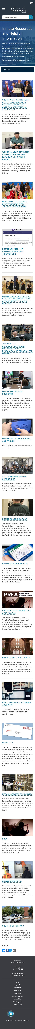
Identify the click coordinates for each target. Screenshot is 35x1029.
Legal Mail (7, 742)
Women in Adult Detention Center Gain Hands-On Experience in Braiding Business (15, 156)
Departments (17, 988)
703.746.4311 (20, 963)
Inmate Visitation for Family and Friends (16, 439)
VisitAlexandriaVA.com (17, 975)
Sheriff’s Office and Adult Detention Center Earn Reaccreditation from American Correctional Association (15, 105)
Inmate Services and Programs (12, 392)
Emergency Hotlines (17, 996)
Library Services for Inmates (17, 794)
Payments (17, 985)
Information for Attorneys (16, 657)
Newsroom (17, 990)
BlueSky (13, 969)
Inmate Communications (14, 519)
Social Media (17, 993)
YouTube (22, 969)
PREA (4, 839)
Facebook (16, 969)
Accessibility (17, 999)
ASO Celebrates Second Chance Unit (14, 477)
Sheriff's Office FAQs (13, 926)
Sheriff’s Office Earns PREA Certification (16, 611)
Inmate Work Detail (12, 881)
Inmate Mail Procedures (14, 563)
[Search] (31, 17)
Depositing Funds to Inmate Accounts (16, 703)
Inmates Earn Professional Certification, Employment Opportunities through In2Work (16, 300)
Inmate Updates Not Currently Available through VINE (13, 251)
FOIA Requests (17, 1002)
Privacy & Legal (17, 1004)
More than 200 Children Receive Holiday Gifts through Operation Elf (14, 204)
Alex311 (13, 963)
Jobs (17, 982)
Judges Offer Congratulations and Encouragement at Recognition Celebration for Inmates (17, 348)
